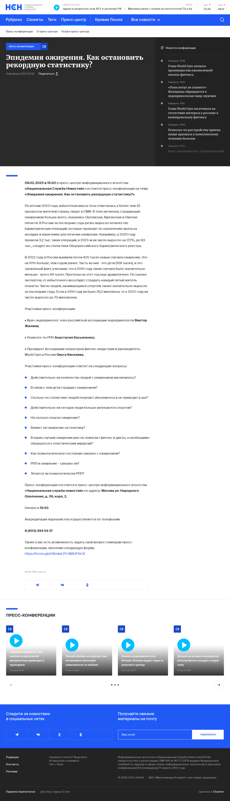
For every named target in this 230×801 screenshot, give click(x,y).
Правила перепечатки (20, 791)
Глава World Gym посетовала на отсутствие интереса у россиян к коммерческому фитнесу (193, 113)
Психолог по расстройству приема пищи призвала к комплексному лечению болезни (194, 134)
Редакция (12, 757)
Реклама (11, 771)
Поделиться (48, 74)
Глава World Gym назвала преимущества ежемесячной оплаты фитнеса (190, 70)
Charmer (218, 791)
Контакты (12, 764)
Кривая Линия (108, 20)
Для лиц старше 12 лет (55, 791)
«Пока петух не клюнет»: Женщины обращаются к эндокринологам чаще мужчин (192, 92)
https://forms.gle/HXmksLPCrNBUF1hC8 (55, 554)
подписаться (208, 734)
